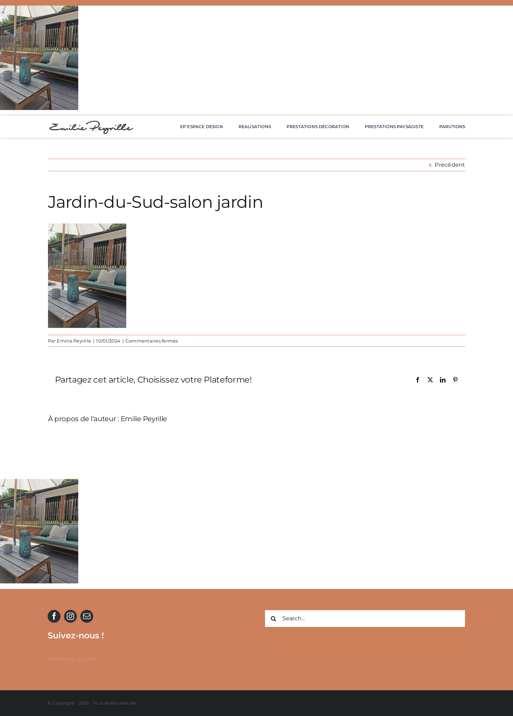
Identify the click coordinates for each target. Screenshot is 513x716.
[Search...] (365, 618)
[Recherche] (273, 618)
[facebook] (54, 616)
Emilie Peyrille (74, 341)
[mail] (86, 616)
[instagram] (70, 616)
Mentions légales (72, 658)
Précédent (450, 165)
